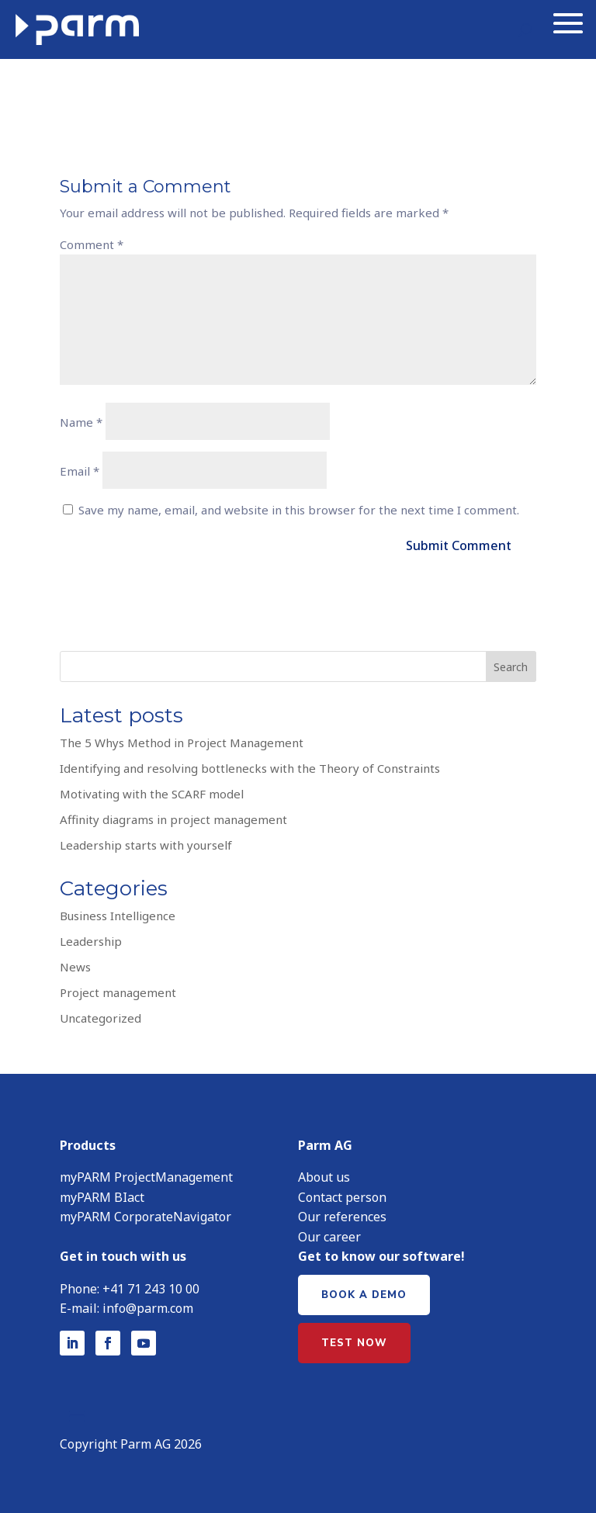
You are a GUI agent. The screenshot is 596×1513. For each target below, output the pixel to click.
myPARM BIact (102, 1194)
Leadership (91, 938)
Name (81, 419)
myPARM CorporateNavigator (145, 1213)
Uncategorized (100, 1015)
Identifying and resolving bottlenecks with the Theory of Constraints (250, 765)
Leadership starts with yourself (146, 842)
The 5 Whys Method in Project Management (181, 739)
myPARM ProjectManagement (146, 1173)
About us (324, 1173)
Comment (91, 241)
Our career (329, 1233)
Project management (118, 989)
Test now (354, 1340)
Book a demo (364, 1292)
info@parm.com (147, 1305)
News (75, 963)
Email (79, 468)
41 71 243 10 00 (154, 1285)
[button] (546, 1470)
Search (511, 663)
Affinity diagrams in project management (173, 816)
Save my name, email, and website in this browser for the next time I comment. (298, 506)
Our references (342, 1213)
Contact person (342, 1194)
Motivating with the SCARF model (152, 790)
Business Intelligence (117, 912)
